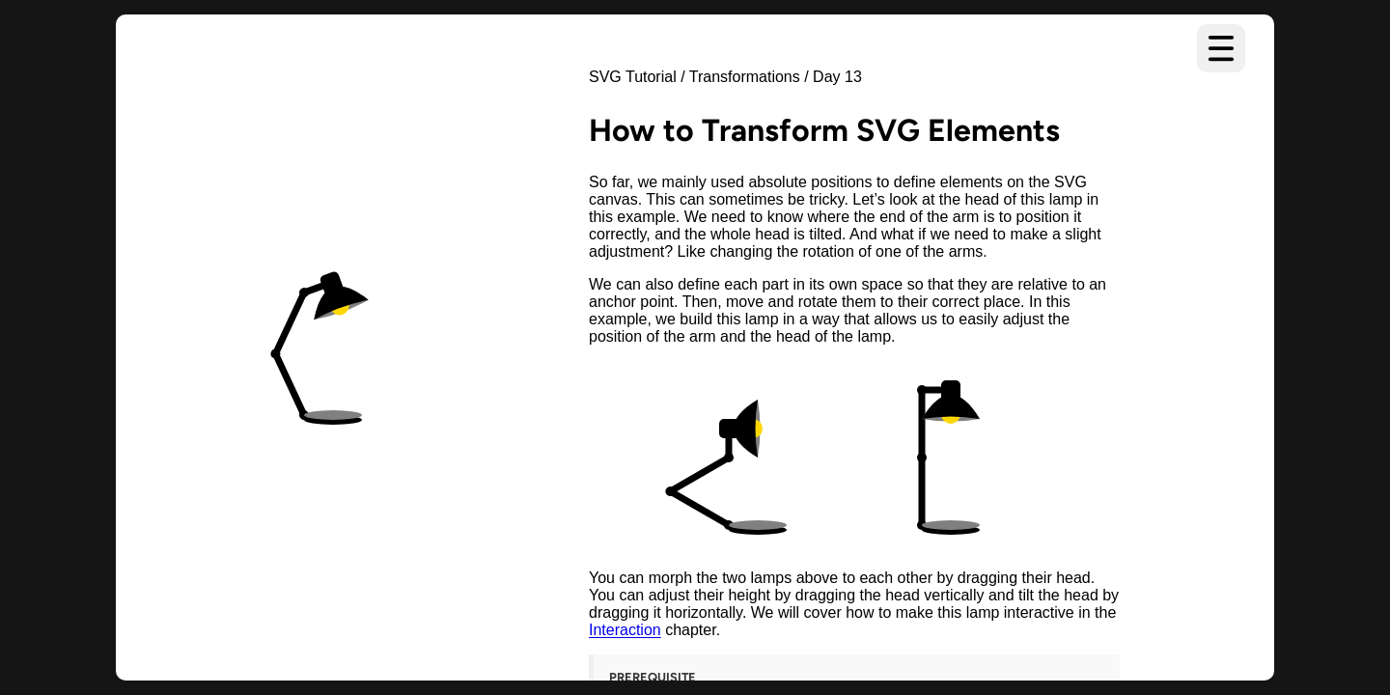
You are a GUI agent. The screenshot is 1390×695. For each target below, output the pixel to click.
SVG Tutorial (633, 77)
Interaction (625, 630)
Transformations (744, 77)
